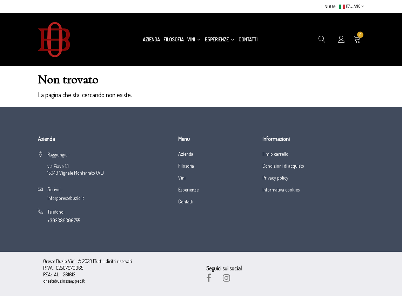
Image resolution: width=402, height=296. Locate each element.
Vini (194, 39)
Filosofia (173, 39)
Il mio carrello (275, 154)
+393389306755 (63, 220)
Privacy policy (275, 177)
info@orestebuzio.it (65, 198)
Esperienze (220, 39)
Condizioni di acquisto (283, 165)
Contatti (248, 39)
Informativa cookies (281, 189)
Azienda (151, 39)
